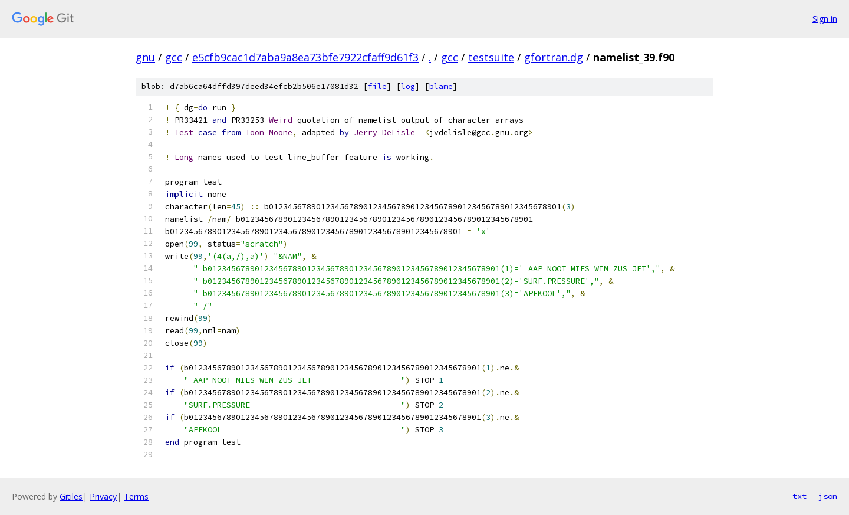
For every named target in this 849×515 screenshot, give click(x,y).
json (827, 496)
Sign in (824, 18)
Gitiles (71, 496)
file (377, 86)
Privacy (103, 496)
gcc (173, 57)
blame (441, 86)
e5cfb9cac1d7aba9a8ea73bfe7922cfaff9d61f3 (305, 57)
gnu (145, 57)
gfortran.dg (553, 57)
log (408, 86)
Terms (136, 496)
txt (799, 496)
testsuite (491, 57)
